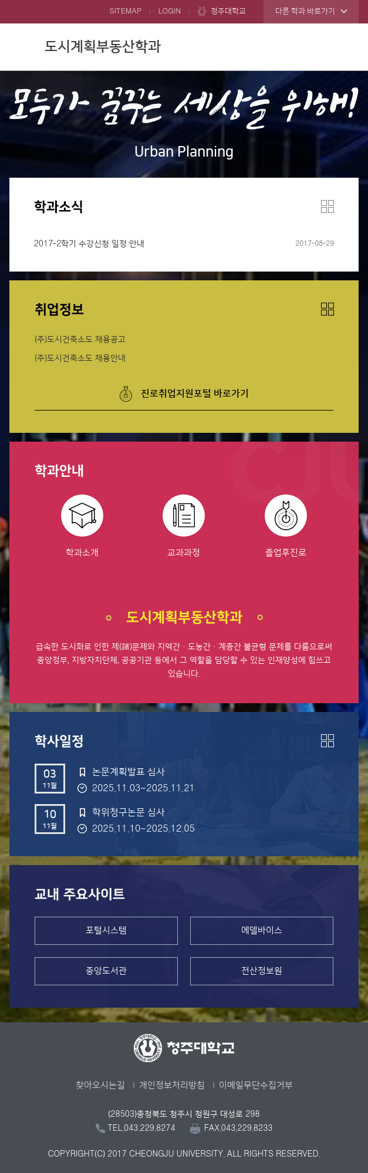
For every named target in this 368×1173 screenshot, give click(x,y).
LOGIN (169, 11)
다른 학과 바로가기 (305, 11)
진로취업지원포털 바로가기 (195, 393)
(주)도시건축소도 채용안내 (80, 358)
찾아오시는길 (100, 1085)
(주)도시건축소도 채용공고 (80, 339)
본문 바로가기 (184, 0)
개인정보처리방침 (172, 1085)
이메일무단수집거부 (256, 1085)
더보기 (327, 206)
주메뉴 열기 (347, 45)
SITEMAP (125, 11)
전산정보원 (261, 971)
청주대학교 (228, 11)
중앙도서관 (106, 971)
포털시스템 (106, 930)
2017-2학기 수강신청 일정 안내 (89, 244)
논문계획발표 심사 (128, 772)
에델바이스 (261, 930)
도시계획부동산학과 (103, 47)
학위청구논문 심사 (128, 812)
